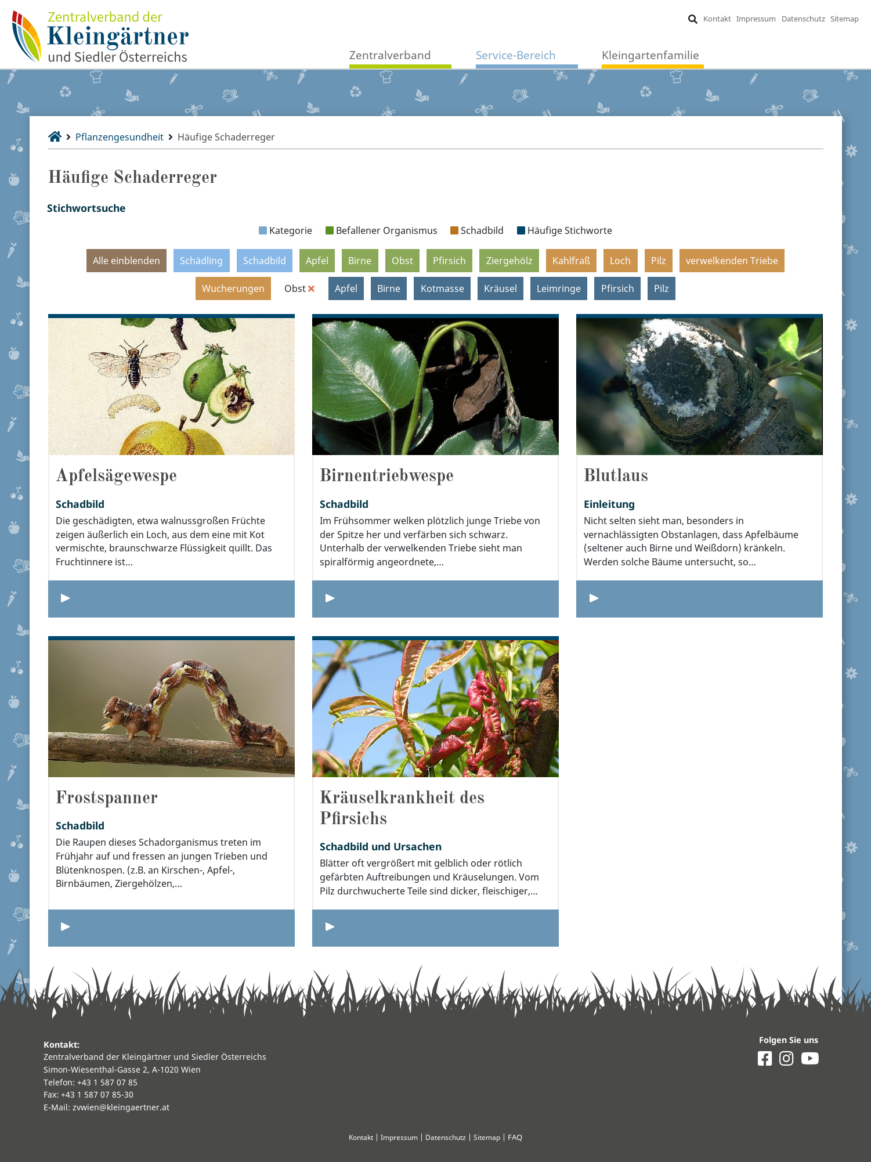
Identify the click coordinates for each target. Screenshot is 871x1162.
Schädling (201, 260)
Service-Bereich (516, 55)
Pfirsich (449, 260)
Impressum (756, 18)
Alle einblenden (126, 260)
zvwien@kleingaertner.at (121, 1107)
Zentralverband (390, 55)
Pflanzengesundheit (120, 137)
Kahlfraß (571, 260)
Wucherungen (233, 288)
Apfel (317, 260)
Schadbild (264, 260)
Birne (359, 260)
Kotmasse (442, 288)
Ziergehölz (509, 260)
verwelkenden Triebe (732, 260)
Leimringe (559, 288)
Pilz (658, 260)
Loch (620, 260)
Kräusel (500, 288)
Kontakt (717, 18)
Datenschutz (803, 18)
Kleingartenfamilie (650, 55)
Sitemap (844, 18)
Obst (402, 260)
